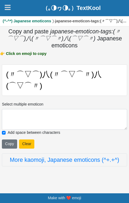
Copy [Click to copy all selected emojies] (9, 144)
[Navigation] (8, 7)
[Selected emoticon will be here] (64, 119)
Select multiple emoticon (22, 104)
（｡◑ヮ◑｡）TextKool (71, 8)
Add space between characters (34, 132)
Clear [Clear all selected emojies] (26, 144)
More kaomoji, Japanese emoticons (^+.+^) (64, 160)
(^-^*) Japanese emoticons (27, 21)
